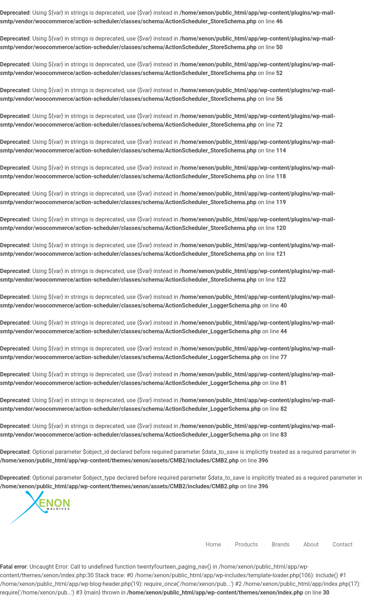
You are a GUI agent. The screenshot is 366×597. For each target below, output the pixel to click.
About (311, 544)
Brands (281, 544)
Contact (343, 544)
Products (247, 544)
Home (214, 544)
